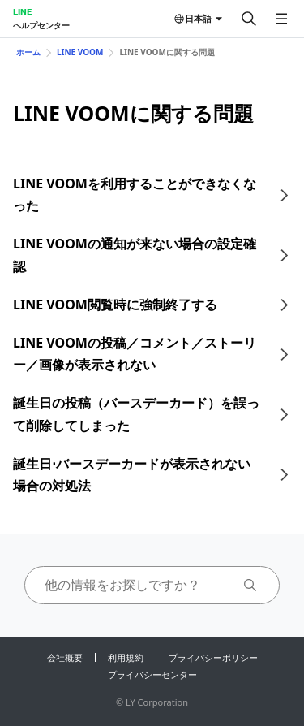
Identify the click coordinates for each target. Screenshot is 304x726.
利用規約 (125, 657)
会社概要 (65, 657)
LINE (22, 11)
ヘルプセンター (41, 25)
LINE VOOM (80, 52)
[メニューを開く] (281, 18)
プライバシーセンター (152, 674)
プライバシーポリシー (213, 657)
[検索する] (249, 18)
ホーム (28, 52)
